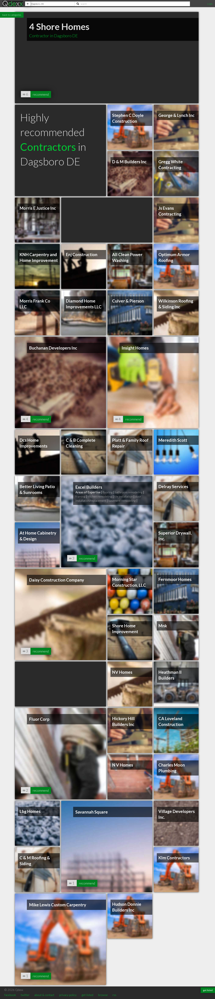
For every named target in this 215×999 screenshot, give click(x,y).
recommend (42, 94)
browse (103, 995)
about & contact (44, 995)
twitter (25, 995)
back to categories (11, 14)
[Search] (132, 3)
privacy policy (68, 995)
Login (210, 3)
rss (114, 995)
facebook (10, 995)
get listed (87, 995)
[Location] (49, 3)
